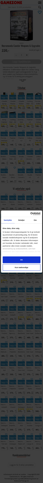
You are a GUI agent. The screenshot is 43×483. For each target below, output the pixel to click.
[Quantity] (21, 55)
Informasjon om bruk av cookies (15, 474)
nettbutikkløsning (26, 479)
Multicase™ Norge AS (21, 481)
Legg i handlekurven (21, 61)
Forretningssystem (11, 479)
